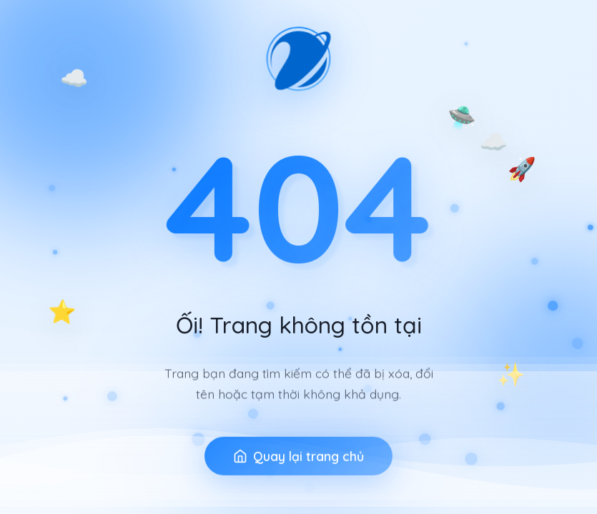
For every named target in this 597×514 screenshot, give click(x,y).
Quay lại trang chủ (298, 469)
